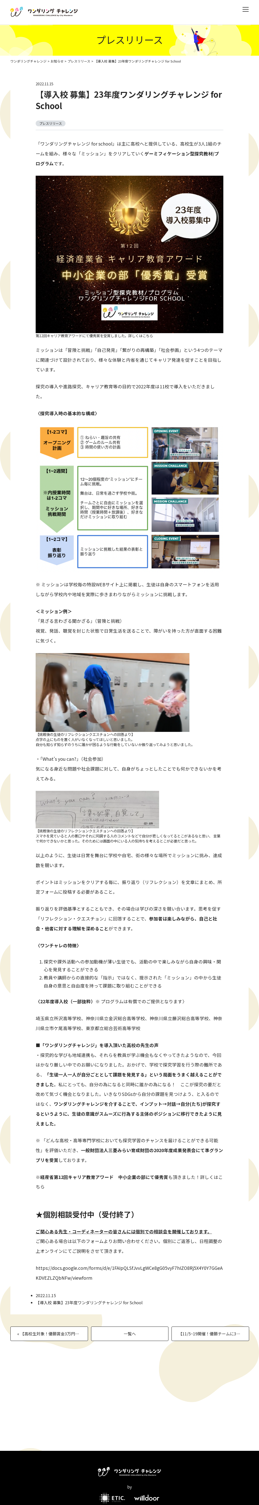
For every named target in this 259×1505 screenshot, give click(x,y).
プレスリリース (79, 61)
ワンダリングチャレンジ (28, 61)
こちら (147, 335)
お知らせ (57, 61)
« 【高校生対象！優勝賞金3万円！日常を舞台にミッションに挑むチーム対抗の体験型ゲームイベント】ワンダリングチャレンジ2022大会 (52, 1334)
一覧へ (130, 1334)
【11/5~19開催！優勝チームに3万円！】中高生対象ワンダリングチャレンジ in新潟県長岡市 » (213, 1334)
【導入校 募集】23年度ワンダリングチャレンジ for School (129, 99)
